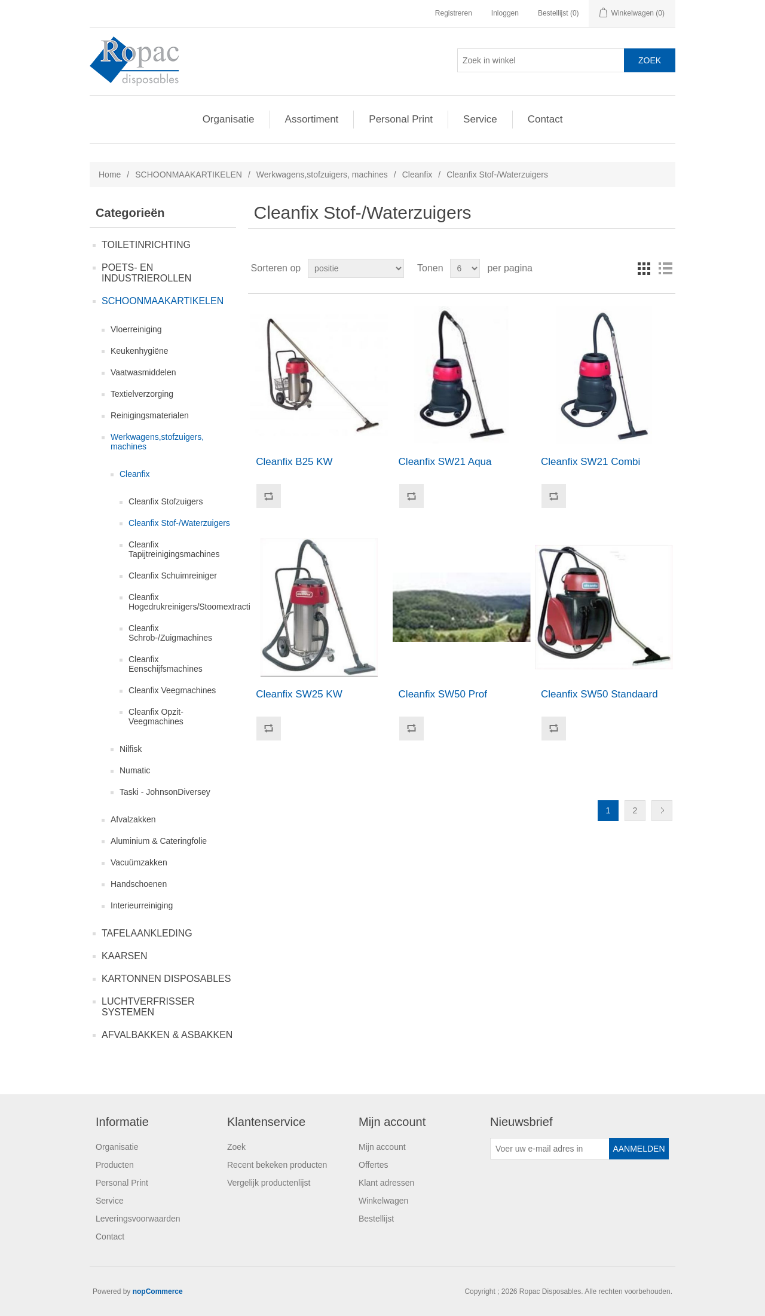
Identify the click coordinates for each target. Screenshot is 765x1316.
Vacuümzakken (139, 862)
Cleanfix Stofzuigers (165, 501)
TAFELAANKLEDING (147, 933)
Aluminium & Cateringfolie (159, 841)
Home (110, 174)
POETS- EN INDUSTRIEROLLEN (146, 272)
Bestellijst (376, 1218)
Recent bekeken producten (277, 1165)
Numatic (135, 770)
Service (480, 119)
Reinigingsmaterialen (150, 415)
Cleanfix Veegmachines (172, 690)
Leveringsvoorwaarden (138, 1218)
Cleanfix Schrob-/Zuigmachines (170, 632)
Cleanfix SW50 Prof (443, 694)
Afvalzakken (133, 819)
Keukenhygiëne (140, 351)
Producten (115, 1165)
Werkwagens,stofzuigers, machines (322, 174)
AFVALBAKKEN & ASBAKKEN (167, 1035)
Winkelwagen (383, 1200)
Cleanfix (417, 174)
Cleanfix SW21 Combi (590, 461)
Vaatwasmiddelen (143, 372)
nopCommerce (158, 1291)
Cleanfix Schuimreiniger (172, 575)
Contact (545, 119)
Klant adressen (386, 1183)
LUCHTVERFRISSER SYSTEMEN (148, 1006)
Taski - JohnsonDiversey (165, 792)
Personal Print (401, 119)
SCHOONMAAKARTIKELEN (188, 174)
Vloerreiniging (136, 329)
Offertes (373, 1165)
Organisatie (229, 119)
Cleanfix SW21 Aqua (445, 461)
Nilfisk (131, 749)
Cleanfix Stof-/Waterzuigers (179, 523)
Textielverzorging (142, 394)
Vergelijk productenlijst (268, 1183)
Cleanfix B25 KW (294, 461)
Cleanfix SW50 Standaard (599, 694)
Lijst (665, 268)
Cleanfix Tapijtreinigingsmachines (174, 549)
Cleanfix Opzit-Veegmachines (155, 716)
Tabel (644, 268)
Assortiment (312, 119)
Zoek (236, 1147)
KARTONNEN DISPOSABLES (166, 979)
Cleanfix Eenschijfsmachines (165, 664)
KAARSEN (124, 956)
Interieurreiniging (142, 905)
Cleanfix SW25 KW (299, 694)
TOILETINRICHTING (146, 245)
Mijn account (382, 1147)
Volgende (661, 810)
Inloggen (505, 13)
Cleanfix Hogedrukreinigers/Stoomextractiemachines (209, 601)
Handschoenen (139, 884)
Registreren (453, 13)
